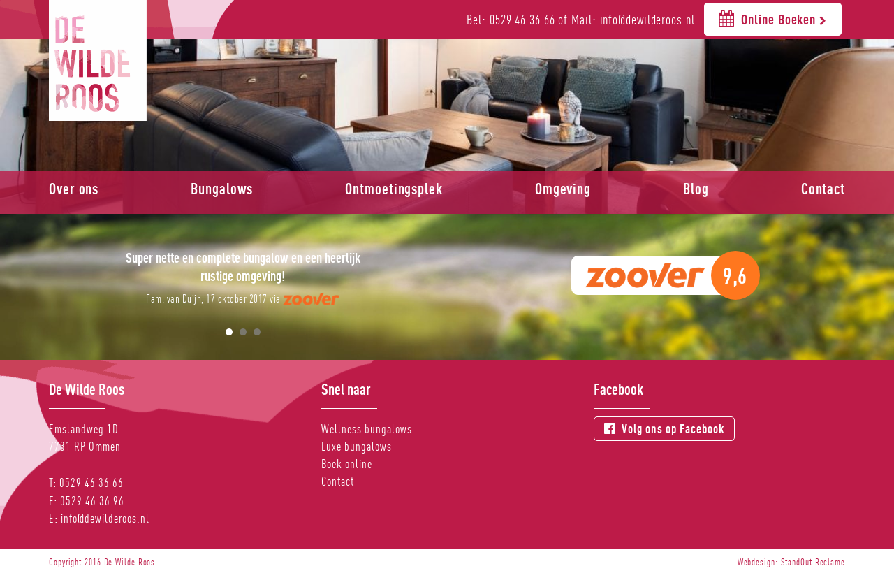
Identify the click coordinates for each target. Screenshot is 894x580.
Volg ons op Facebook (664, 428)
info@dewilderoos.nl (105, 518)
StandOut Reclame (813, 561)
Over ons (73, 189)
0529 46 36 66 (91, 482)
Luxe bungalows (356, 446)
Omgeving (563, 189)
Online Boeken (773, 18)
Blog (696, 189)
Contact (823, 189)
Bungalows (222, 189)
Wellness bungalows (366, 428)
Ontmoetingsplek (394, 189)
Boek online (346, 463)
